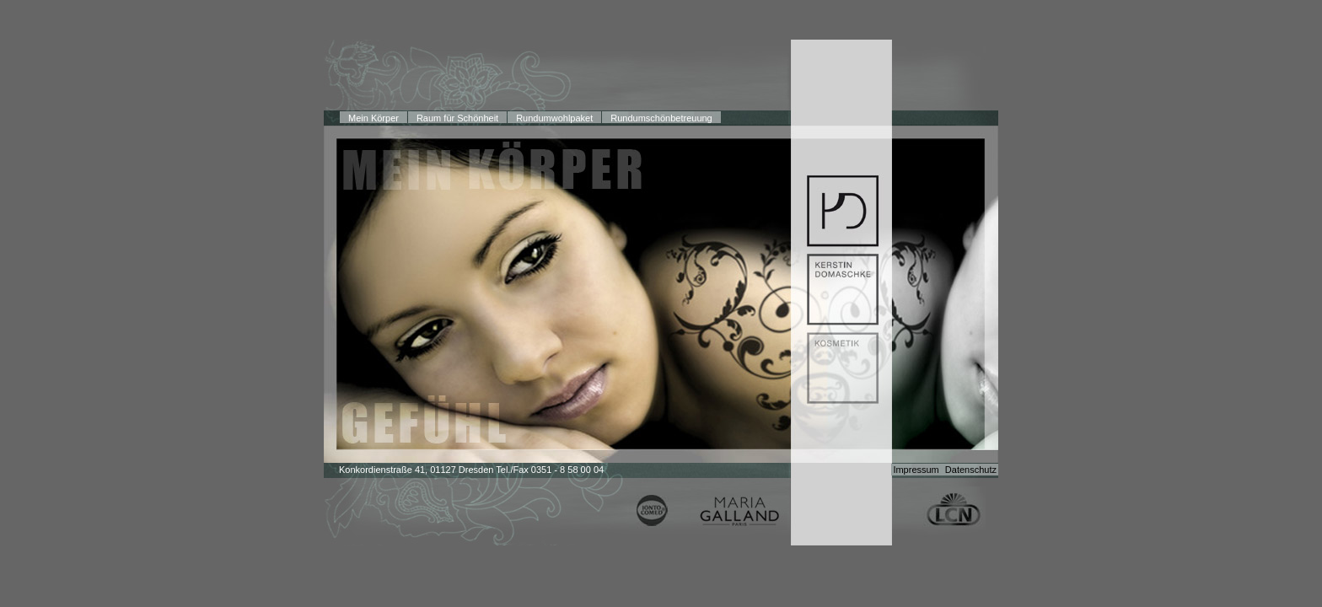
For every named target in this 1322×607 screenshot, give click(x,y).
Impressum (917, 470)
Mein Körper (373, 118)
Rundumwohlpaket (554, 118)
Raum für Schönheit (457, 118)
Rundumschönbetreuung (661, 118)
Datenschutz (971, 470)
